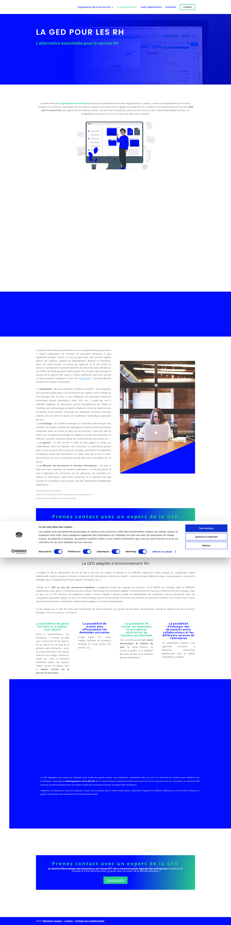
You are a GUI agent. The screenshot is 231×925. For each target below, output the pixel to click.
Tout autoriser (206, 895)
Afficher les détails (162, 919)
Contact (187, 8)
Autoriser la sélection (206, 904)
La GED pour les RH (127, 9)
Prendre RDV (115, 533)
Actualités (171, 9)
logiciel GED (85, 378)
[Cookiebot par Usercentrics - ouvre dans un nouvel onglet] (19, 919)
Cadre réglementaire (151, 9)
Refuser (206, 913)
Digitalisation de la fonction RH (94, 9)
